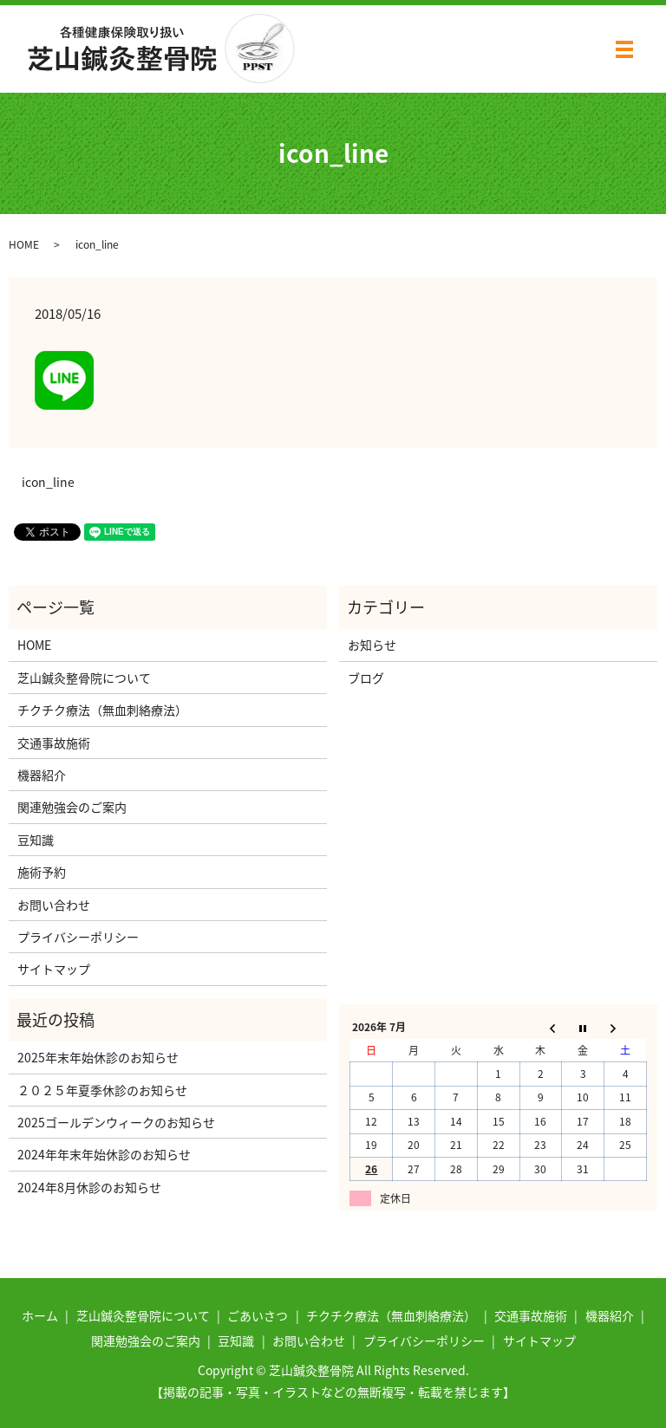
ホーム (40, 1315)
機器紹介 (41, 774)
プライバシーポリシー (78, 936)
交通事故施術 (53, 742)
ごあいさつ (257, 1315)
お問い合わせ (53, 904)
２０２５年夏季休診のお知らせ (102, 1090)
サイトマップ (53, 968)
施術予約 (41, 871)
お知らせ (372, 644)
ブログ (366, 677)
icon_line (48, 482)
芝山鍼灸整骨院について (84, 677)
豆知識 (35, 839)
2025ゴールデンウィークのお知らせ (116, 1122)
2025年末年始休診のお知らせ (98, 1057)
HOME (24, 244)
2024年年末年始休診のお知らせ (104, 1154)
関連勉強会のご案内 (72, 806)
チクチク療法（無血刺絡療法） (102, 709)
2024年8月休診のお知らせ (89, 1187)
